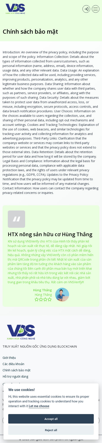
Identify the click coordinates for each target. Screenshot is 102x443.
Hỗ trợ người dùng (15, 376)
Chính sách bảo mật (17, 370)
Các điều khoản (13, 364)
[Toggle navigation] (95, 9)
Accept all (51, 419)
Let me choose (39, 406)
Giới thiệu (9, 358)
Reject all (51, 430)
